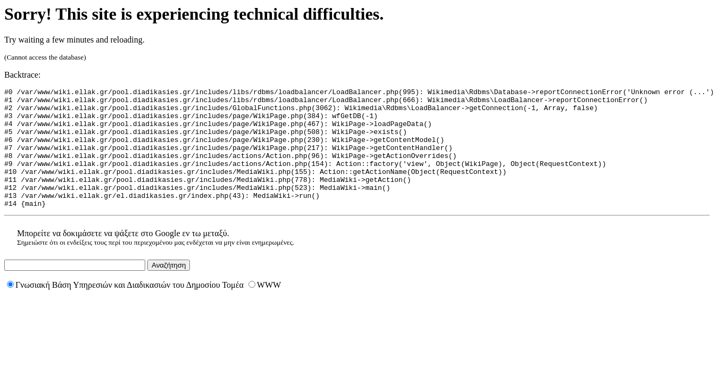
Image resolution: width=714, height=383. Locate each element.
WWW (264, 308)
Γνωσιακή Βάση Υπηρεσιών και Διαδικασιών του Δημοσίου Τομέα (125, 308)
